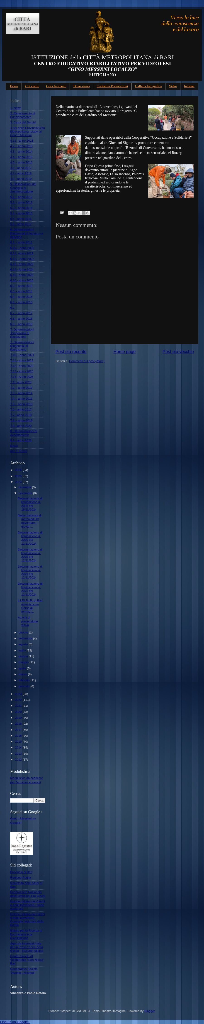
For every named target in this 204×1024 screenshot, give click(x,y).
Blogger (149, 1011)
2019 (19, 717)
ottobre (24, 632)
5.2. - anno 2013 (21, 202)
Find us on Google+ (15, 1022)
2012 (19, 759)
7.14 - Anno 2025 (22, 376)
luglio (23, 650)
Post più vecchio (178, 351)
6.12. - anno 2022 (22, 258)
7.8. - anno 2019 (21, 420)
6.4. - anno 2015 (21, 296)
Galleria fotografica (148, 86)
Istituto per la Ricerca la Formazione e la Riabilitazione (26, 934)
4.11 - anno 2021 (21, 140)
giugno (24, 656)
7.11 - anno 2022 (21, 360)
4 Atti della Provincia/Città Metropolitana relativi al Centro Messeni (27, 131)
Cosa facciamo (56, 86)
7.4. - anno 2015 (21, 398)
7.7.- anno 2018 (21, 415)
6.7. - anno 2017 (21, 313)
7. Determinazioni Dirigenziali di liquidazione (22, 345)
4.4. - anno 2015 (21, 157)
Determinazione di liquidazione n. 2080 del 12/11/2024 (30, 538)
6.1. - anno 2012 (21, 242)
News (14, 446)
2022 (19, 699)
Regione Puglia (20, 877)
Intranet (189, 86)
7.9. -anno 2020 (21, 426)
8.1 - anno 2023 (21, 440)
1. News (15, 108)
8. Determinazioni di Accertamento (23, 432)
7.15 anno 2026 (21, 382)
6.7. (12, 307)
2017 (19, 729)
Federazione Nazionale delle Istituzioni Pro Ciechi (27, 893)
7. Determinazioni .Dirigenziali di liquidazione (22, 333)
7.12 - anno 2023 (21, 366)
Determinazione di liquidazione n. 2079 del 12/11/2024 (30, 555)
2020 (19, 712)
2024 (19, 482)
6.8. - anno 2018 (21, 318)
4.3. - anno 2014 (21, 151)
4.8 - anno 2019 (21, 178)
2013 (19, 753)
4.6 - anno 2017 (21, 168)
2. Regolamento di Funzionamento (22, 115)
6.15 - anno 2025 (21, 275)
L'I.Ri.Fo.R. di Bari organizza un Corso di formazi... (30, 606)
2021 (19, 705)
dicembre (25, 487)
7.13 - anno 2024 (21, 371)
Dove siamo (81, 86)
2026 (19, 470)
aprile (23, 668)
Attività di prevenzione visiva (28, 621)
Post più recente (71, 351)
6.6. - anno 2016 (21, 302)
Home (14, 86)
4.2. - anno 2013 (21, 146)
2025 (19, 476)
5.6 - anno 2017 (21, 224)
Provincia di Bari (21, 872)
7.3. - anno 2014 (21, 393)
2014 (19, 747)
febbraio (25, 680)
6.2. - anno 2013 (21, 286)
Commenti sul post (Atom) (86, 361)
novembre (26, 493)
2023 (19, 694)
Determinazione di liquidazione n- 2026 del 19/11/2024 (30, 504)
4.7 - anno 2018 (21, 173)
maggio (24, 662)
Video (173, 86)
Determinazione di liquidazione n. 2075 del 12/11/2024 (30, 589)
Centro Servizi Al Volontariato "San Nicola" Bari (27, 959)
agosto (24, 644)
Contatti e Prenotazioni (112, 86)
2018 (19, 723)
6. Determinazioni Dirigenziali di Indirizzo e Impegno (26, 233)
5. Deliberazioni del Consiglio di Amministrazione (23, 187)
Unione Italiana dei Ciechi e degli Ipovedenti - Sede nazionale (27, 905)
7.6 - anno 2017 (21, 409)
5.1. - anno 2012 (21, 197)
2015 (19, 741)
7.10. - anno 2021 (22, 355)
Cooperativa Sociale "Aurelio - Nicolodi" (24, 970)
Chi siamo (32, 86)
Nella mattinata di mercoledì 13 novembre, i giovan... (29, 521)
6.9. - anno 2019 (21, 324)
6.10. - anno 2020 (22, 248)
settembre (26, 638)
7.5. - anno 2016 (21, 404)
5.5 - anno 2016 (21, 218)
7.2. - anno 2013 (21, 387)
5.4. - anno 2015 (21, 213)
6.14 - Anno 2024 (22, 269)
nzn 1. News (18, 451)
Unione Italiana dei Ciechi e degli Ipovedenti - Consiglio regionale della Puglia (27, 919)
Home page (125, 351)
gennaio (24, 686)
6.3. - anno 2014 (21, 291)
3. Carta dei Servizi (23, 122)
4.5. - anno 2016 (21, 162)
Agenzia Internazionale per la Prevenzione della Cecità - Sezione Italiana (26, 947)
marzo (23, 674)
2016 (19, 735)
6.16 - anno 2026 (21, 280)
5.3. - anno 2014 (21, 208)
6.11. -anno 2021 (21, 253)
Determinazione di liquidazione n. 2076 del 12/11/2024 (30, 572)
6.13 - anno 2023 (21, 264)
